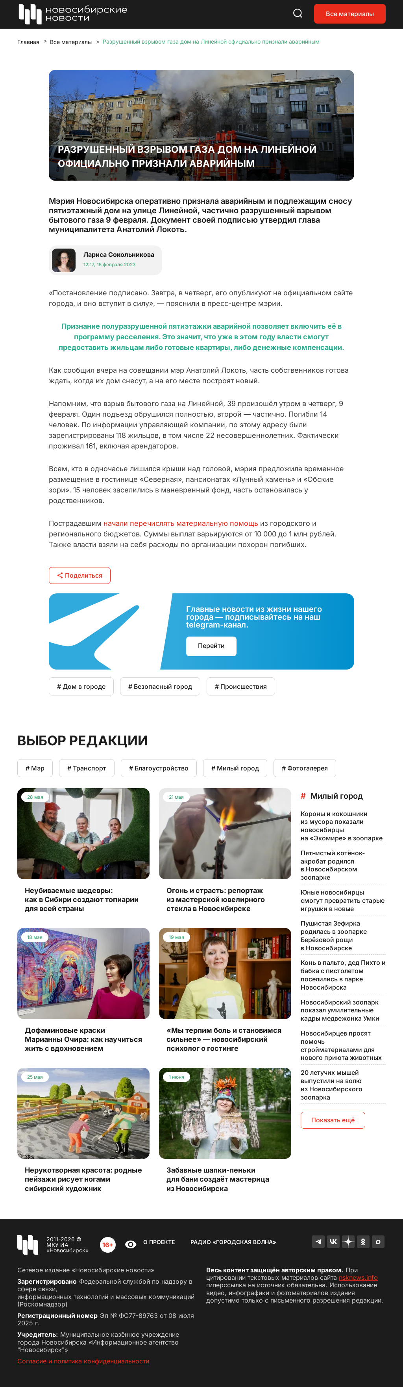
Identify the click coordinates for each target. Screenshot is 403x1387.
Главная (28, 41)
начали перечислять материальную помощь (181, 523)
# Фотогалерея (305, 768)
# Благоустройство (159, 768)
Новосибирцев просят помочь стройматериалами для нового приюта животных (341, 1045)
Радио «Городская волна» (233, 1242)
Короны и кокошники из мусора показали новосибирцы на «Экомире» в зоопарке (342, 826)
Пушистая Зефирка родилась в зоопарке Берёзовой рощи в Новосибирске (334, 935)
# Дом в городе (81, 686)
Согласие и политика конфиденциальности (83, 1361)
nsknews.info (358, 1277)
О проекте (159, 1242)
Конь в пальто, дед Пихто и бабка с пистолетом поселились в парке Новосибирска (343, 975)
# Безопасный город (160, 686)
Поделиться (79, 575)
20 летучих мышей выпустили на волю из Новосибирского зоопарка (331, 1085)
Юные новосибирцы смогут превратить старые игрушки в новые (343, 900)
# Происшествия (241, 686)
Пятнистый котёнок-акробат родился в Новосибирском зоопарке (333, 865)
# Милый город (235, 768)
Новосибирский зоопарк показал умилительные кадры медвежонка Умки (340, 1010)
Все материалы (350, 14)
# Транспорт (86, 768)
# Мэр (35, 768)
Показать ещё (333, 1120)
